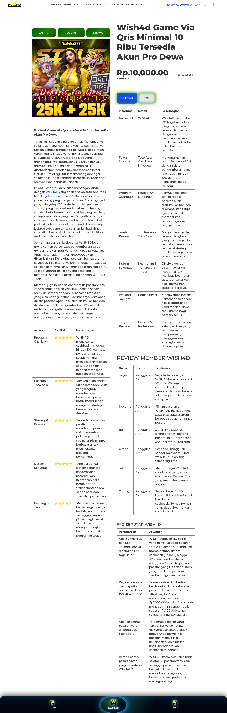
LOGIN (71, 32)
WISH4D (52, 192)
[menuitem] (55, 4)
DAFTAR (43, 32)
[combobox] (186, 5)
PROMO (98, 32)
